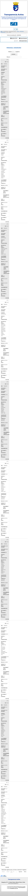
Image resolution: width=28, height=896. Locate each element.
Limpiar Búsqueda (23, 38)
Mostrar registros (14, 51)
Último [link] (25, 871)
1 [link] (11, 871)
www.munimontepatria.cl (13, 883)
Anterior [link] (8, 871)
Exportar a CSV (14, 38)
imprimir (17, 40)
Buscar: (8, 56)
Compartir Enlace (23, 40)
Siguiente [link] (20, 871)
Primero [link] (3, 871)
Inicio (1, 31)
